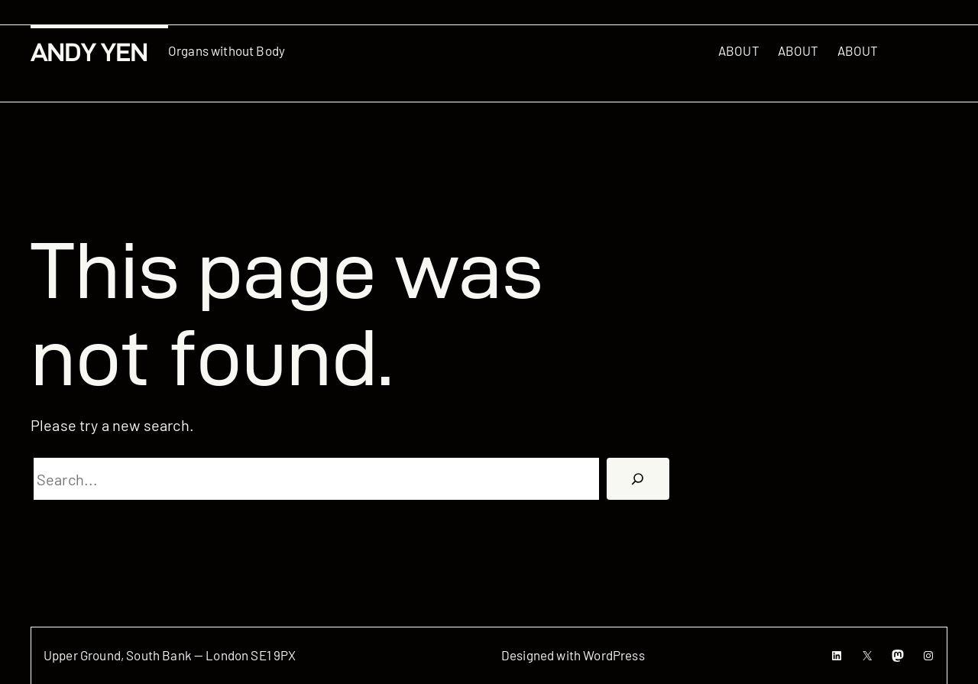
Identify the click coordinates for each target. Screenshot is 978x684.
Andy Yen (89, 52)
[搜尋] (638, 479)
